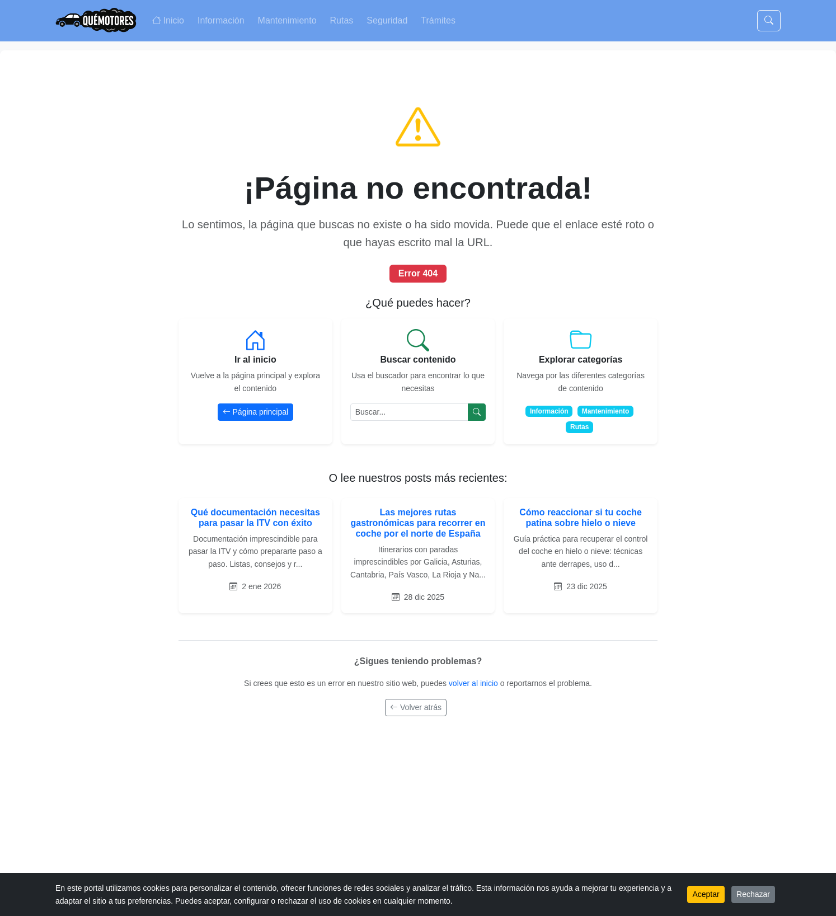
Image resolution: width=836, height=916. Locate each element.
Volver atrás (416, 707)
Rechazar (753, 894)
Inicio (168, 20)
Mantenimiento (287, 20)
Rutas (342, 20)
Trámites (438, 20)
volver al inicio (474, 683)
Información (221, 20)
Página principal (256, 411)
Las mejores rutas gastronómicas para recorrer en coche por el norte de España (417, 523)
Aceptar (705, 894)
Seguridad (387, 20)
